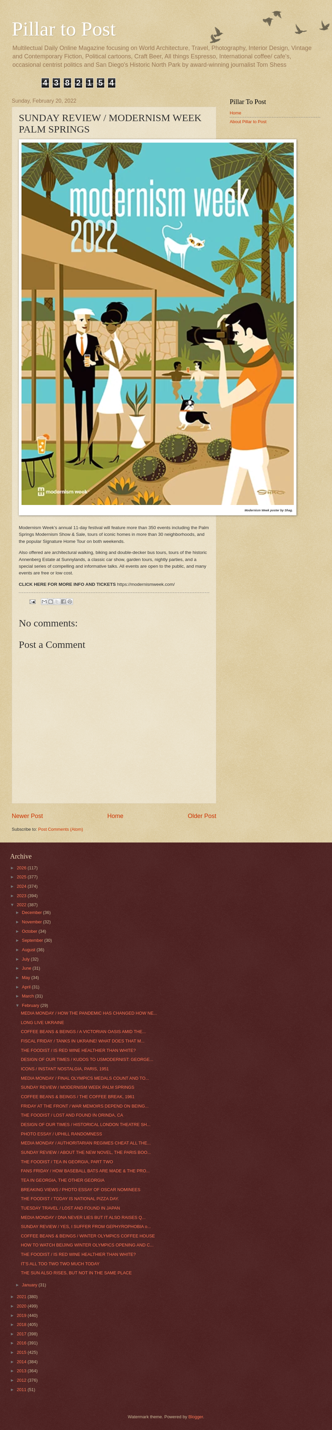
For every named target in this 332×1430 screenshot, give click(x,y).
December (32, 912)
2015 (22, 1352)
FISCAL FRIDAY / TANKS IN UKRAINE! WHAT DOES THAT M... (83, 1040)
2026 (22, 867)
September (33, 940)
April (27, 986)
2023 (22, 895)
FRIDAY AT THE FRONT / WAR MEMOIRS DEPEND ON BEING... (85, 1106)
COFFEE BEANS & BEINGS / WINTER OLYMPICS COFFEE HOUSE (88, 1235)
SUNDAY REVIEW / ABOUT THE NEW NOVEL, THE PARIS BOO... (86, 1152)
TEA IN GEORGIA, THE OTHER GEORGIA (62, 1180)
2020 (22, 1306)
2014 (22, 1361)
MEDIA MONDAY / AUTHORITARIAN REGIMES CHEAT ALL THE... (86, 1142)
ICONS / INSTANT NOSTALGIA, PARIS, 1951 (65, 1068)
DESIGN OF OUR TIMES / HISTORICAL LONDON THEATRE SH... (85, 1124)
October (30, 931)
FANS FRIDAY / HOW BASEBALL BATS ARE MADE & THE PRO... (85, 1170)
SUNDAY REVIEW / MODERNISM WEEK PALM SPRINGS (77, 1087)
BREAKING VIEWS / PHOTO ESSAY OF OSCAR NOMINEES (80, 1189)
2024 (22, 886)
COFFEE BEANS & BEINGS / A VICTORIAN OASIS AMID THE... (83, 1031)
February (31, 1005)
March (28, 996)
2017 (22, 1333)
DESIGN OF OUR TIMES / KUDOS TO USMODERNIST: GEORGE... (87, 1059)
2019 (22, 1315)
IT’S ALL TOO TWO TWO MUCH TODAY (60, 1263)
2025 (22, 876)
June (27, 968)
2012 (22, 1380)
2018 (22, 1324)
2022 (22, 904)
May (26, 977)
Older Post (202, 816)
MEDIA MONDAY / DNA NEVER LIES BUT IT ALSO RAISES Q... (83, 1217)
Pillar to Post (64, 29)
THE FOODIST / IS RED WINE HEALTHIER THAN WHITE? (78, 1050)
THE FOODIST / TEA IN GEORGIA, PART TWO (67, 1161)
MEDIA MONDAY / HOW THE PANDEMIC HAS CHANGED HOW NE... (89, 1013)
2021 (22, 1296)
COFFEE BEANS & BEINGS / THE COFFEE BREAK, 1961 (77, 1096)
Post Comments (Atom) (60, 829)
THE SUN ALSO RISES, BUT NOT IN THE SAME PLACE (76, 1272)
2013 (22, 1370)
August (29, 949)
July (26, 959)
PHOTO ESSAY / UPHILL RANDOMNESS (61, 1133)
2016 (22, 1342)
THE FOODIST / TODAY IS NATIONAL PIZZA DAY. (70, 1198)
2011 (22, 1389)
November (32, 921)
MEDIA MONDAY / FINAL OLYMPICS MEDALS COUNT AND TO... (85, 1078)
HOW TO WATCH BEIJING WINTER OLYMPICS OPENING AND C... (87, 1244)
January (30, 1284)
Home (115, 816)
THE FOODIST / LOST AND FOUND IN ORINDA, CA (72, 1115)
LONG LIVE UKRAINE (42, 1022)
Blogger (195, 1416)
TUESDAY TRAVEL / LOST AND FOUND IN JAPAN (70, 1208)
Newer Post (27, 816)
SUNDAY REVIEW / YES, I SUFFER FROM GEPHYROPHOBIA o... (86, 1226)
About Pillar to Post (248, 121)
